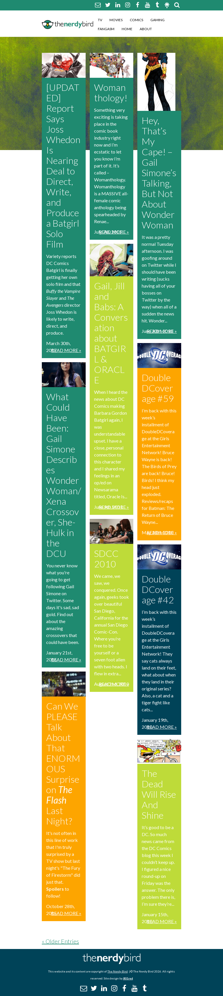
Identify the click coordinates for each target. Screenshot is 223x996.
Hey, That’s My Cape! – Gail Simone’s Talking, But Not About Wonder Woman (159, 172)
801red (128, 978)
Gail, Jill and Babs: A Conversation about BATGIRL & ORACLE (111, 332)
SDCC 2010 (106, 558)
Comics (136, 20)
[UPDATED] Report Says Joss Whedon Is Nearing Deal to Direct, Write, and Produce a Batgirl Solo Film (63, 166)
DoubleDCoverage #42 (158, 589)
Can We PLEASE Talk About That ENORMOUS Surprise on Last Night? (63, 763)
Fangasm (106, 29)
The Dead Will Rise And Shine (159, 794)
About (146, 29)
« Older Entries (60, 941)
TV (100, 20)
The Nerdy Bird (117, 971)
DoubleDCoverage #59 (158, 388)
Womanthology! (110, 92)
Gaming (157, 20)
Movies (116, 20)
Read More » (66, 350)
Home (127, 29)
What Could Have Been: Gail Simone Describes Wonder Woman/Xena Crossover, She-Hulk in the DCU (63, 475)
